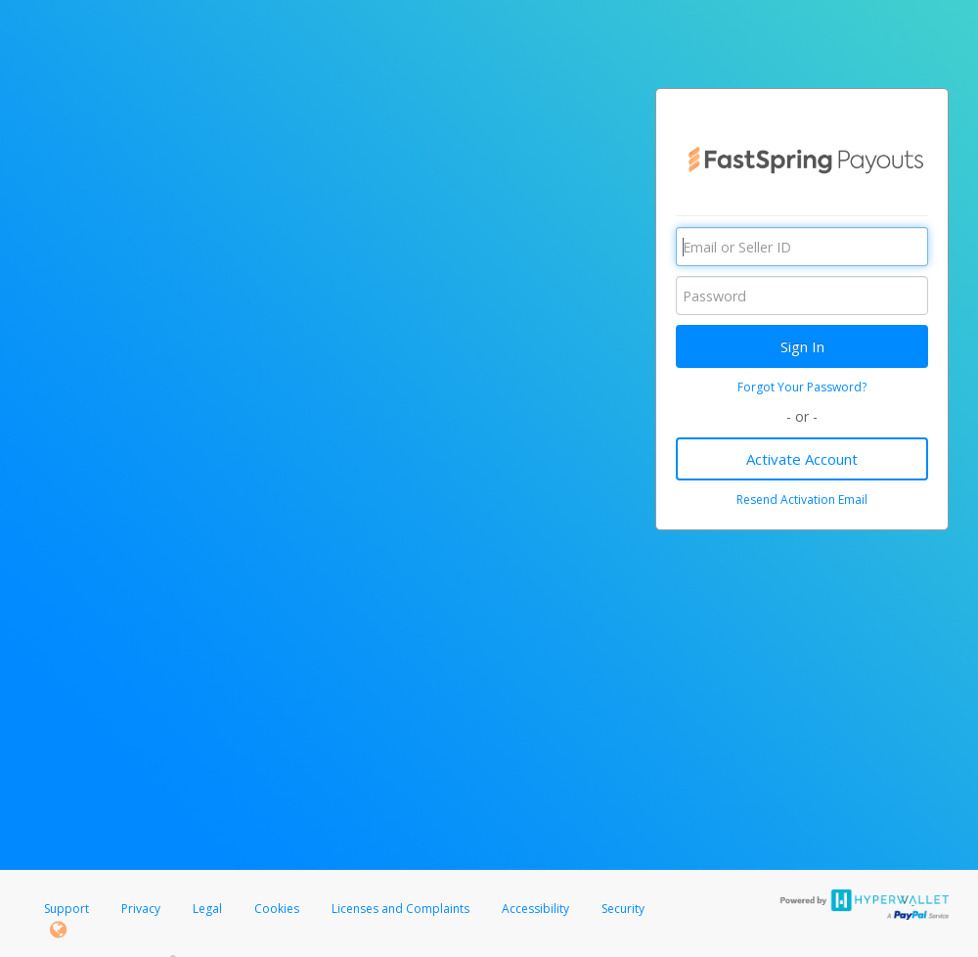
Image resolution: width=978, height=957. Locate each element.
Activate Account (802, 459)
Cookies (276, 908)
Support (66, 908)
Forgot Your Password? (802, 387)
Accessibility (535, 908)
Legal (207, 908)
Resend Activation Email (801, 499)
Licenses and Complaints (402, 908)
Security (623, 908)
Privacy (140, 908)
